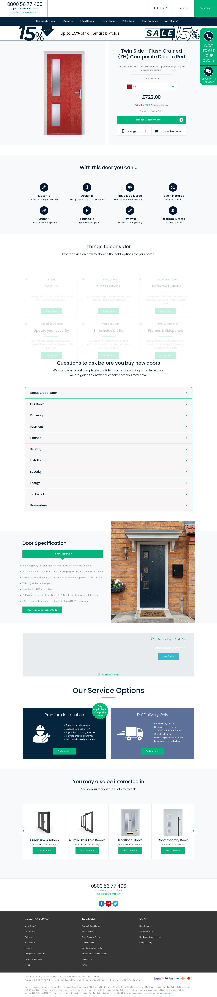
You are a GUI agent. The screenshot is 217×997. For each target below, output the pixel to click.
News (27, 965)
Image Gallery (145, 943)
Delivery (35, 449)
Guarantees (38, 505)
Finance (35, 438)
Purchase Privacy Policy (92, 948)
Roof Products (150, 21)
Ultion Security (146, 931)
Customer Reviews (33, 959)
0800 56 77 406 (24, 4)
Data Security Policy (91, 937)
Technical (37, 494)
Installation (38, 460)
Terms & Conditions (91, 926)
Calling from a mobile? (25, 12)
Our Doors (37, 404)
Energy (35, 483)
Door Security (145, 926)
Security (36, 472)
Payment (36, 427)
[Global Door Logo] (108, 14)
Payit (84, 965)
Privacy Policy (88, 931)
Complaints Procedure (35, 954)
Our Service (30, 931)
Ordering (36, 415)
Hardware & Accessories (150, 937)
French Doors (108, 21)
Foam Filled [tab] (63, 553)
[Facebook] (102, 904)
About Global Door (43, 393)
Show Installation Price (151, 111)
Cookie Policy (88, 943)
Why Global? (172, 21)
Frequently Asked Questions (94, 954)
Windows (68, 21)
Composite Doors (46, 21)
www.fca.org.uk (166, 993)
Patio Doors (129, 21)
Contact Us (87, 959)
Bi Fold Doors (87, 21)
